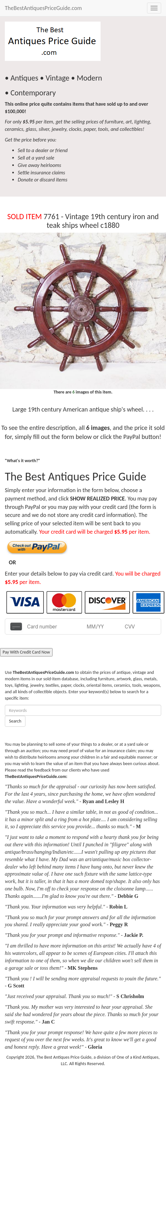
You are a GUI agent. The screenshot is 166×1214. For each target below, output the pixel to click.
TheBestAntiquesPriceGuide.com (43, 8)
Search (15, 721)
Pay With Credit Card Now (26, 652)
